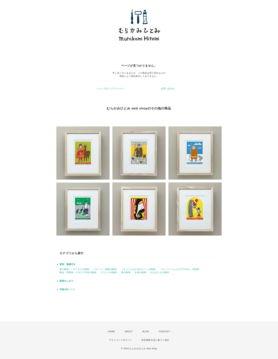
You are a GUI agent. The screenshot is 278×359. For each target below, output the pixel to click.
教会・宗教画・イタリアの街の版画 (78, 272)
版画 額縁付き (68, 264)
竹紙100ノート (67, 289)
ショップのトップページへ (110, 88)
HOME (111, 331)
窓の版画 (64, 269)
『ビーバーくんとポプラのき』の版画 (179, 269)
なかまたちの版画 (160, 272)
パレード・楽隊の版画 (105, 269)
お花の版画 (140, 272)
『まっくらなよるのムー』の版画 (138, 269)
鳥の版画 (125, 272)
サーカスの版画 (81, 269)
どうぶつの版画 (109, 272)
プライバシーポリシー (120, 340)
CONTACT (164, 331)
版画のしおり (66, 281)
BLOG (146, 331)
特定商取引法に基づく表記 (155, 340)
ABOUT (129, 331)
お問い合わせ (168, 88)
